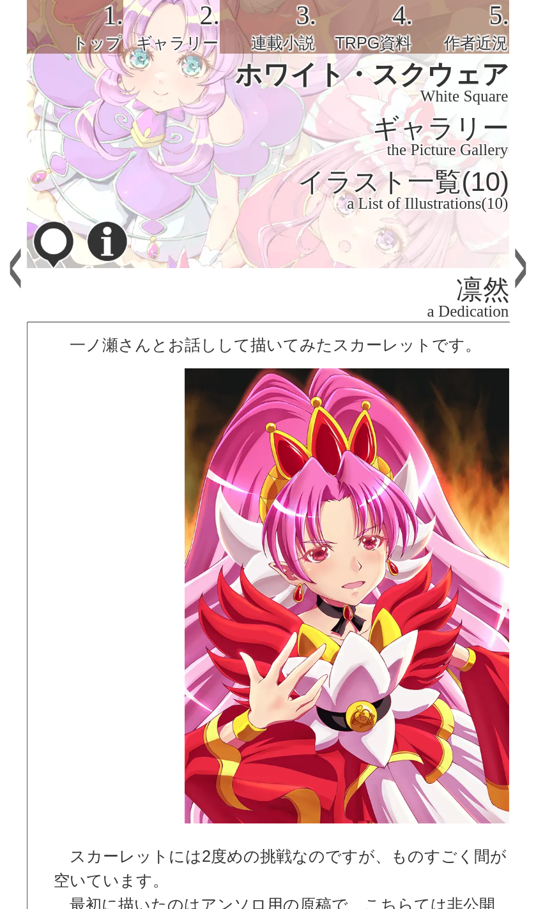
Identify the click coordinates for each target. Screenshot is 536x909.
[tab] (75, 27)
